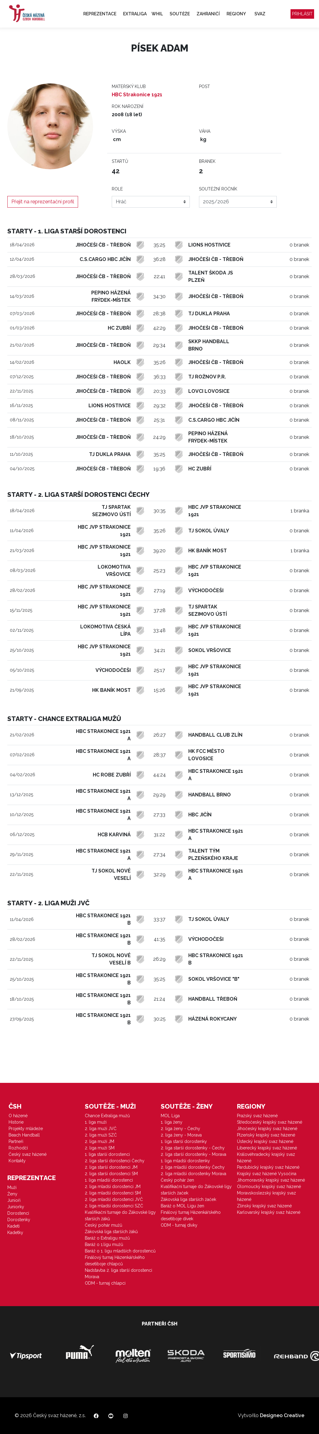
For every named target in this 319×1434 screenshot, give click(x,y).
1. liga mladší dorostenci (109, 1180)
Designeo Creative (282, 1415)
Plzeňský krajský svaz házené (266, 1135)
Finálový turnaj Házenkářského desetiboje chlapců (115, 1260)
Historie (16, 1122)
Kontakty (17, 1160)
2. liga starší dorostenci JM (111, 1167)
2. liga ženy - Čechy (180, 1128)
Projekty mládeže (26, 1128)
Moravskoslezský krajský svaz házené (266, 1196)
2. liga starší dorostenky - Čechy (193, 1147)
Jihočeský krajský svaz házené (267, 1128)
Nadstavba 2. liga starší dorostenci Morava (118, 1273)
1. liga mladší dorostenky (185, 1160)
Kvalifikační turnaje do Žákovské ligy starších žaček (196, 1189)
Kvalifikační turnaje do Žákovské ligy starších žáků (120, 1215)
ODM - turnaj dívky (179, 1225)
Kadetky (15, 1232)
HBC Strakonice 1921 (137, 95)
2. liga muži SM (99, 1147)
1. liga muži (96, 1122)
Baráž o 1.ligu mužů (104, 1244)
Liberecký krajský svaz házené (267, 1147)
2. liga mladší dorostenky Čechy (193, 1167)
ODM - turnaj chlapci (105, 1283)
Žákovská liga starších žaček (188, 1199)
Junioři (14, 1200)
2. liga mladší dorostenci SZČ (114, 1205)
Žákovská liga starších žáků (111, 1231)
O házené (18, 1115)
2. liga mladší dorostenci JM (113, 1186)
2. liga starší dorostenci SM (111, 1173)
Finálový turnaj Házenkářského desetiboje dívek (191, 1215)
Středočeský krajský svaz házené (269, 1122)
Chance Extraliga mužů (107, 1115)
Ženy (12, 1193)
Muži (12, 1187)
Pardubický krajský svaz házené (268, 1167)
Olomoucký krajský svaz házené (269, 1186)
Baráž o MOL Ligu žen (182, 1205)
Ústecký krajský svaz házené (265, 1141)
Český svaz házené (28, 1154)
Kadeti (13, 1226)
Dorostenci (18, 1213)
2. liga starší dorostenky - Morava (193, 1154)
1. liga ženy (171, 1122)
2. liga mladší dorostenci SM (113, 1193)
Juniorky (15, 1206)
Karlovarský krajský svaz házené (268, 1212)
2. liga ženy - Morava (181, 1135)
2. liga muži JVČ (101, 1128)
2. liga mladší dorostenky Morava (193, 1173)
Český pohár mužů (103, 1225)
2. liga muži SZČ (101, 1135)
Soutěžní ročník (218, 188)
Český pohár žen (177, 1180)
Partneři (16, 1141)
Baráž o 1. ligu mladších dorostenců (120, 1250)
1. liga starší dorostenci (107, 1154)
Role (117, 188)
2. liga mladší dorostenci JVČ (114, 1199)
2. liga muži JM (99, 1141)
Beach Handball (24, 1135)
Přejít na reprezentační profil (42, 202)
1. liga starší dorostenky (184, 1141)
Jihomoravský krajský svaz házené (271, 1180)
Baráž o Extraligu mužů (107, 1238)
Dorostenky (18, 1219)
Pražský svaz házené (257, 1115)
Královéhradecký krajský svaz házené (266, 1157)
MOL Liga (170, 1115)
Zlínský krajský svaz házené (264, 1205)
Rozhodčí (18, 1147)
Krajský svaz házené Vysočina (266, 1173)
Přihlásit (302, 13)
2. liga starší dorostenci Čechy (114, 1160)
